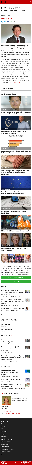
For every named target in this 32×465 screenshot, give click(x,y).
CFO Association (5, 429)
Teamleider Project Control (9, 319)
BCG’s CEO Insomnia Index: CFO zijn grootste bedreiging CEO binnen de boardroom (16, 152)
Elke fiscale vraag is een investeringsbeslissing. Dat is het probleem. (11, 372)
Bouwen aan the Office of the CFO (11, 379)
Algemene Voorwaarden (7, 449)
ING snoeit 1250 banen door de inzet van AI (15, 231)
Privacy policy (5, 446)
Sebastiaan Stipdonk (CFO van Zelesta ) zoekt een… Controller (14, 132)
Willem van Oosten (6, 18)
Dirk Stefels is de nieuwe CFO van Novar (13, 308)
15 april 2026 (5, 109)
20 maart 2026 (6, 189)
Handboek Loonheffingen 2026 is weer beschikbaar (13, 212)
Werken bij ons (5, 444)
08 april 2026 (5, 148)
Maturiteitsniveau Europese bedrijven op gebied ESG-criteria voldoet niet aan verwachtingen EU (12, 357)
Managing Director (6, 329)
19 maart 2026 (6, 228)
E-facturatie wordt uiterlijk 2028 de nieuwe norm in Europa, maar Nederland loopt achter (12, 349)
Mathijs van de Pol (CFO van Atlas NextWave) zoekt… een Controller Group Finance (16, 113)
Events (3, 426)
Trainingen (4, 431)
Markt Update (6, 336)
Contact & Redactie (6, 441)
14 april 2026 (5, 129)
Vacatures (4, 315)
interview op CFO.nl (15, 82)
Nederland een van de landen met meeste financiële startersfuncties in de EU (14, 192)
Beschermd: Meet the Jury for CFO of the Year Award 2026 (14, 249)
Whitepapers (5, 366)
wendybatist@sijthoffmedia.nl (12, 413)
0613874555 (7, 411)
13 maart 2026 (6, 246)
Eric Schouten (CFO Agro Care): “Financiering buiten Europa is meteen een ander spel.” (12, 292)
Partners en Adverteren (7, 424)
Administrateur (5, 324)
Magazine (3, 434)
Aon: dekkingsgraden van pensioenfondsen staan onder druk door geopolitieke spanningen (15, 172)
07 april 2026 (5, 168)
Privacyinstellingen (6, 451)
